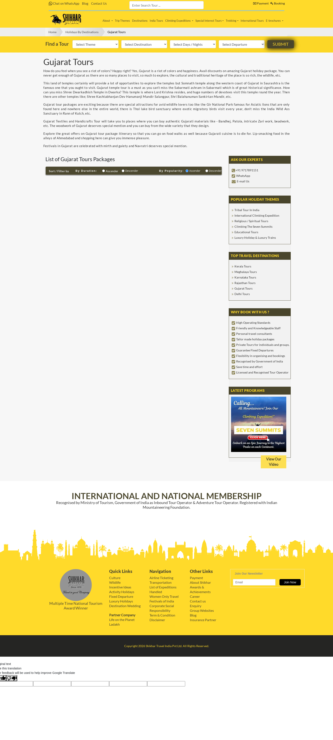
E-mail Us (243, 181)
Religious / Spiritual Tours (251, 221)
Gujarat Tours (116, 32)
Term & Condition (162, 615)
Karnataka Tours (245, 277)
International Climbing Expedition (256, 215)
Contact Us (99, 3)
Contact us (198, 601)
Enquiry (195, 606)
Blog (85, 3)
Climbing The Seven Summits (253, 226)
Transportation (161, 582)
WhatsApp (243, 176)
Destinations (140, 20)
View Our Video (273, 462)
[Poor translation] (11, 678)
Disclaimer (157, 620)
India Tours (156, 20)
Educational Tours (246, 232)
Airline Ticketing (161, 578)
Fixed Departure (121, 596)
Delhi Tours (242, 294)
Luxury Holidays (121, 601)
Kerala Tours (242, 266)
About (107, 20)
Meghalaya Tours (245, 272)
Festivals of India (162, 601)
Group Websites (202, 610)
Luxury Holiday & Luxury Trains (255, 237)
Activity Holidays (121, 592)
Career (195, 596)
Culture (114, 578)
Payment (261, 3)
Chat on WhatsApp (64, 3)
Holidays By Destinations (82, 32)
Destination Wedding (125, 606)
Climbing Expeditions (178, 20)
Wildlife (115, 582)
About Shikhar (200, 582)
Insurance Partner (203, 620)
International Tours (252, 20)
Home (52, 32)
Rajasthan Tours (244, 283)
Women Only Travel (164, 596)
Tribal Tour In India (246, 210)
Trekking (231, 20)
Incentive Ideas (120, 587)
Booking (277, 3)
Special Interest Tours (208, 20)
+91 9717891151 (247, 170)
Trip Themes (122, 20)
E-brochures (273, 20)
